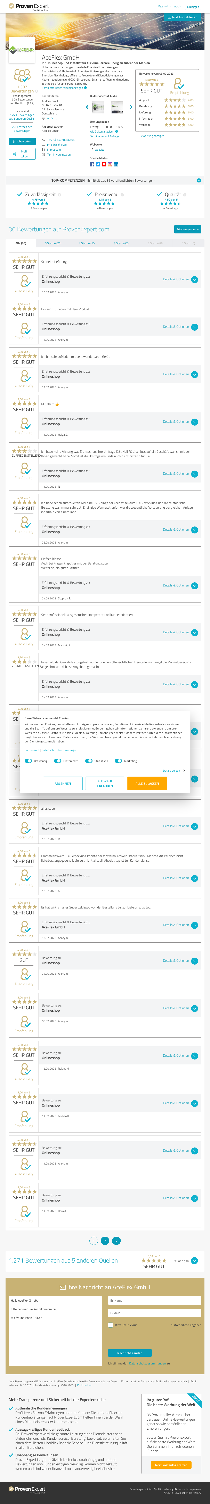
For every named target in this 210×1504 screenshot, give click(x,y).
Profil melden (84, 1385)
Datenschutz (181, 1489)
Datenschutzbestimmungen (78, 752)
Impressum (50, 752)
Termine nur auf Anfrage (104, 136)
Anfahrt (52, 118)
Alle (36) (20, 243)
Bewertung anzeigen (151, 136)
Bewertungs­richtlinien (141, 1489)
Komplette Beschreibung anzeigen (64, 88)
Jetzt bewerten (22, 141)
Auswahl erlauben (105, 785)
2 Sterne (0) (155, 243)
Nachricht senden (129, 1352)
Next (131, 107)
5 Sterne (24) (53, 243)
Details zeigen (153, 773)
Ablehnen (63, 785)
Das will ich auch (169, 6)
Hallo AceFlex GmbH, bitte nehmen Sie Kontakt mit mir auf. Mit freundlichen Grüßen (55, 1331)
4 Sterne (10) (87, 243)
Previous (87, 107)
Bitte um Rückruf (126, 1325)
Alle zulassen (147, 785)
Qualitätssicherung (163, 1489)
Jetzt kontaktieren (182, 17)
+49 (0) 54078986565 (61, 140)
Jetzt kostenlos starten (171, 1464)
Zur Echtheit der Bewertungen (22, 129)
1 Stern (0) (188, 243)
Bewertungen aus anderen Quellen (22, 116)
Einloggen (193, 7)
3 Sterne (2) (121, 243)
